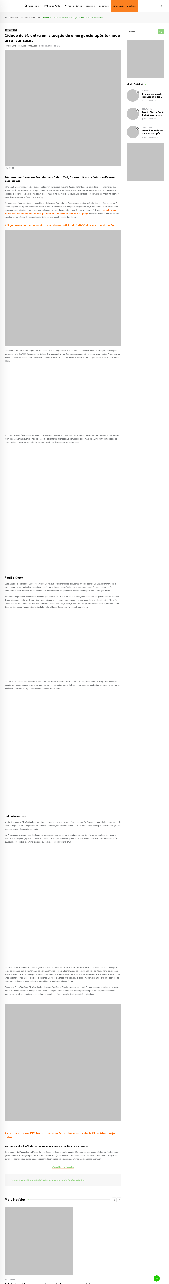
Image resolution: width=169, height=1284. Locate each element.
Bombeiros (146, 90)
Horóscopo (89, 6)
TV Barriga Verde (52, 6)
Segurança (147, 109)
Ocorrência (10, 1279)
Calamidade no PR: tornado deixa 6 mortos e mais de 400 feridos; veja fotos (48, 1180)
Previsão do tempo (73, 6)
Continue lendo (63, 1167)
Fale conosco (103, 6)
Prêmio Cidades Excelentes (124, 6)
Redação (12, 46)
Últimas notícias (32, 6)
